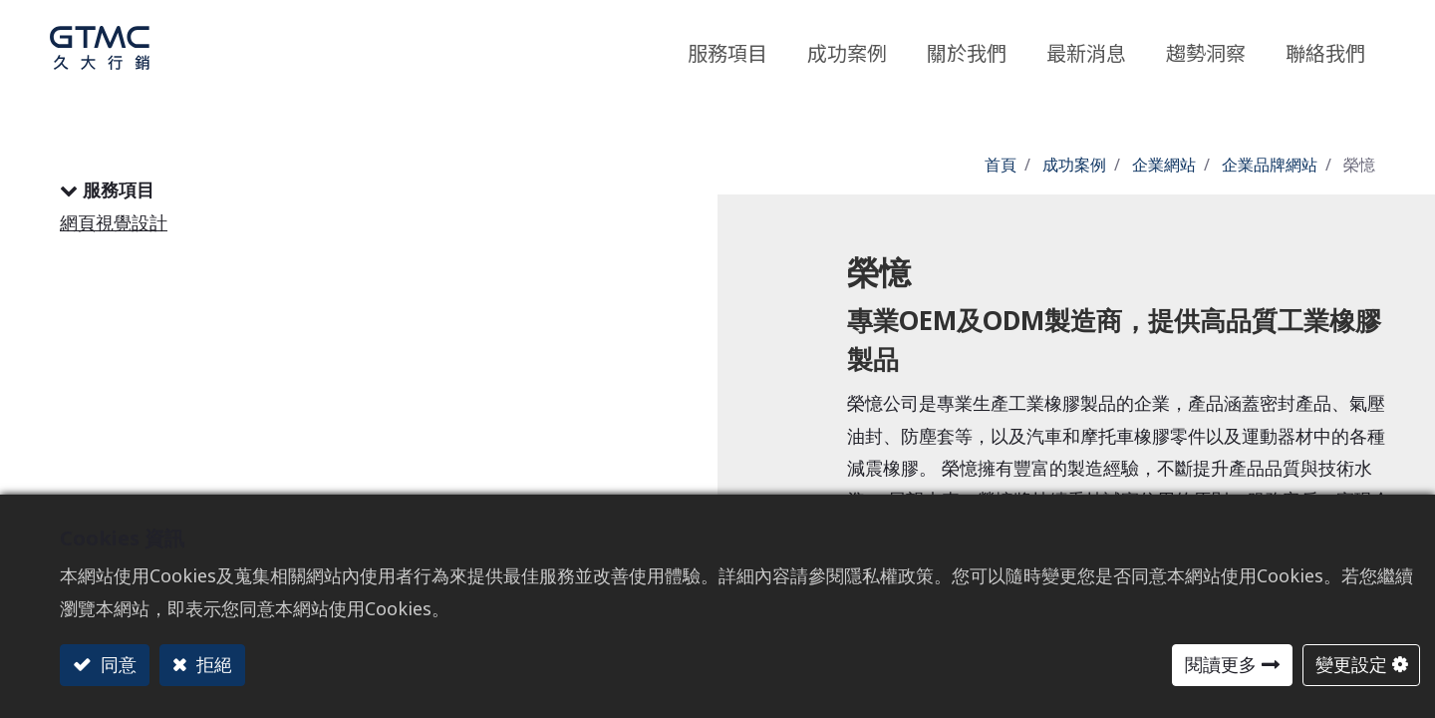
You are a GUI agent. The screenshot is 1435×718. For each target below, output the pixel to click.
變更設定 (1351, 664)
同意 (116, 664)
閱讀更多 (1221, 664)
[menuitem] (1206, 48)
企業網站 (1164, 165)
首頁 (1000, 165)
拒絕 (211, 664)
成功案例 (1074, 165)
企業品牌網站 (1269, 165)
